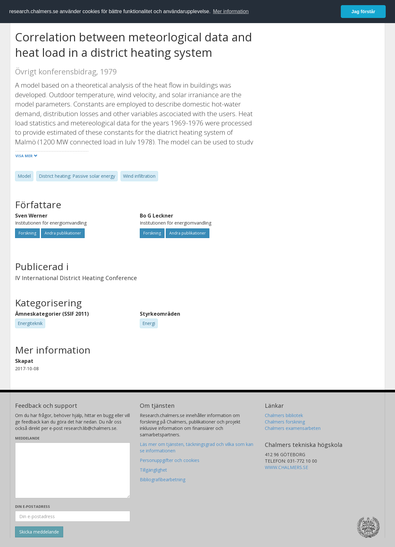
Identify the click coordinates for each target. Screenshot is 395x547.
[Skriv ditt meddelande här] (72, 470)
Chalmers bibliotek (284, 415)
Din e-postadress (32, 506)
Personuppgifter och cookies (169, 460)
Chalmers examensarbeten (293, 428)
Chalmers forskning (285, 422)
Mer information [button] (230, 11)
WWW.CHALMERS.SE (286, 467)
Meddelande (27, 438)
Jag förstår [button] (363, 11)
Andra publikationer (63, 233)
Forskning (27, 233)
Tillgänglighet (153, 470)
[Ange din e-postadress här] (72, 516)
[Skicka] (39, 531)
